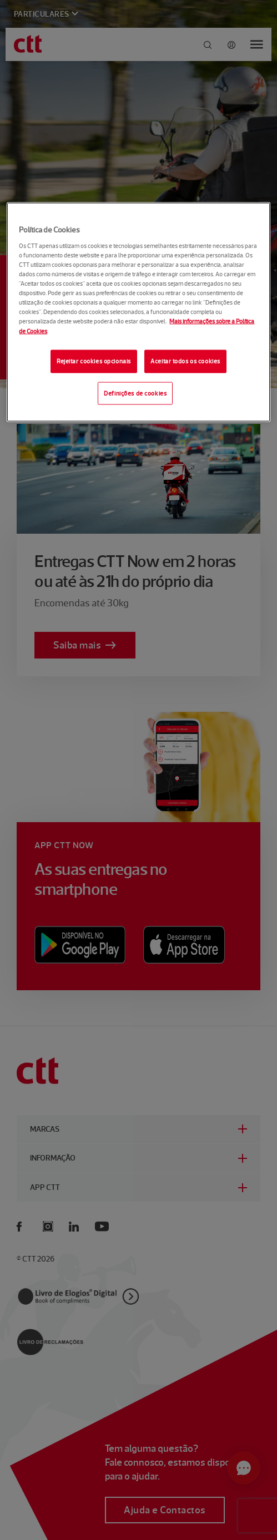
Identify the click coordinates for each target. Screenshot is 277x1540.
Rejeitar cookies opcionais (94, 360)
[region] (138, 312)
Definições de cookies (135, 393)
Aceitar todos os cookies (185, 360)
